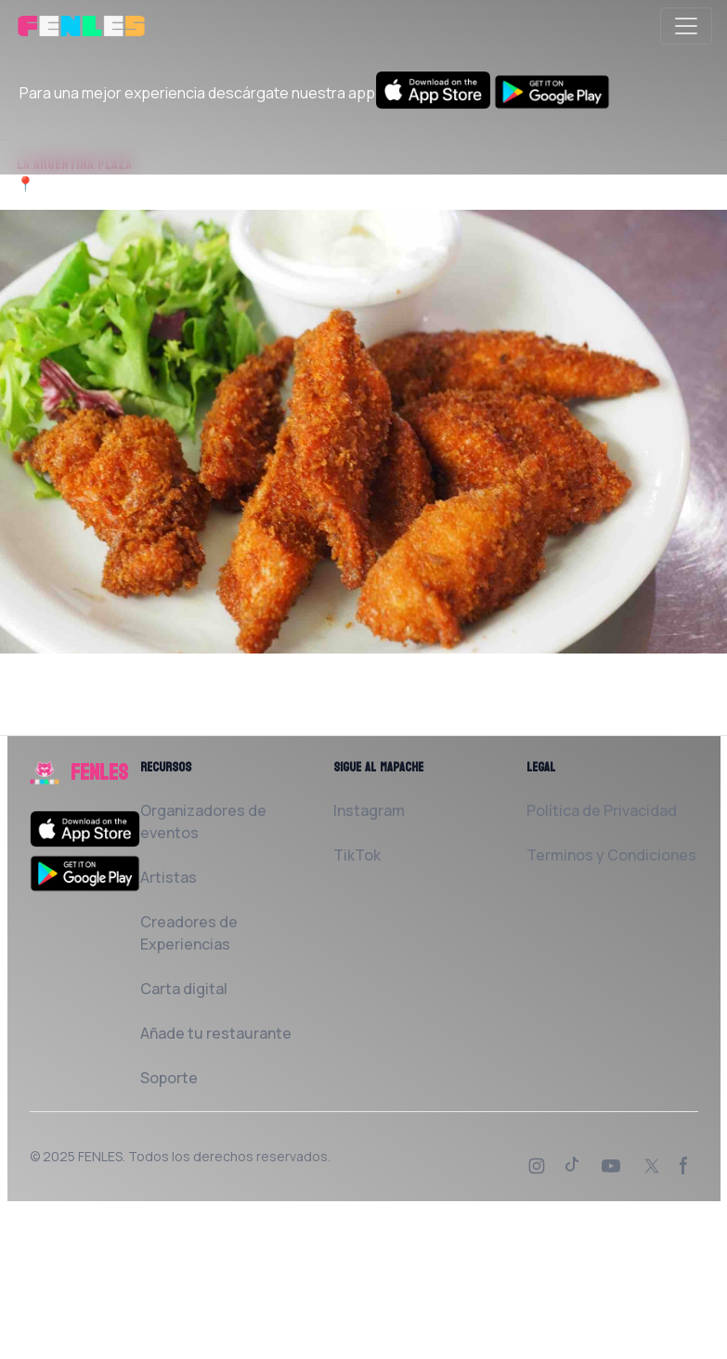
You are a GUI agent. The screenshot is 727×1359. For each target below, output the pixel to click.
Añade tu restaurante (216, 1033)
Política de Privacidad (601, 810)
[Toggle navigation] (686, 26)
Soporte (169, 1078)
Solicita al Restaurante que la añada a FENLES (179, 724)
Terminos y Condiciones (611, 855)
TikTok (357, 855)
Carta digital (183, 988)
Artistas (168, 877)
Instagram (369, 810)
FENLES (100, 1156)
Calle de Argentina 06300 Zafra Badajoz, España (201, 184)
